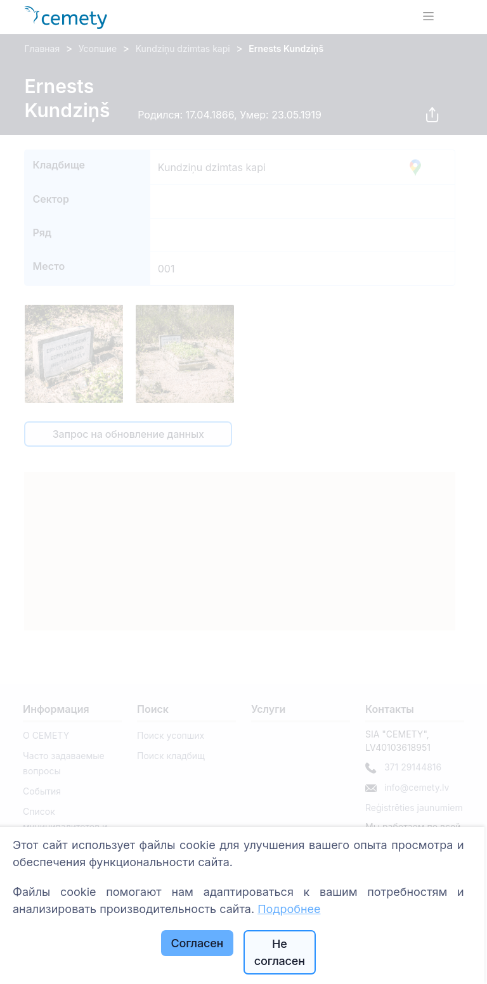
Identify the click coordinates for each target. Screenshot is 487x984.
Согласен (197, 943)
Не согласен (279, 952)
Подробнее (288, 909)
